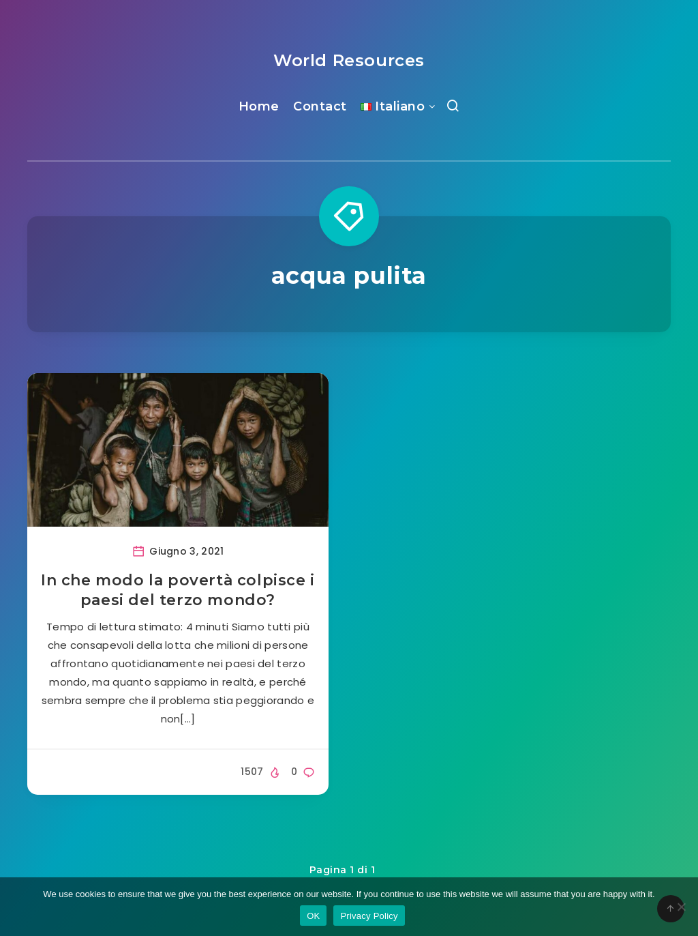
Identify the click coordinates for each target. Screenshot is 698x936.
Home (259, 106)
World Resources (349, 60)
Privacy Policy (368, 916)
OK (313, 916)
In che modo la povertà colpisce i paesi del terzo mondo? (178, 590)
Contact (320, 106)
